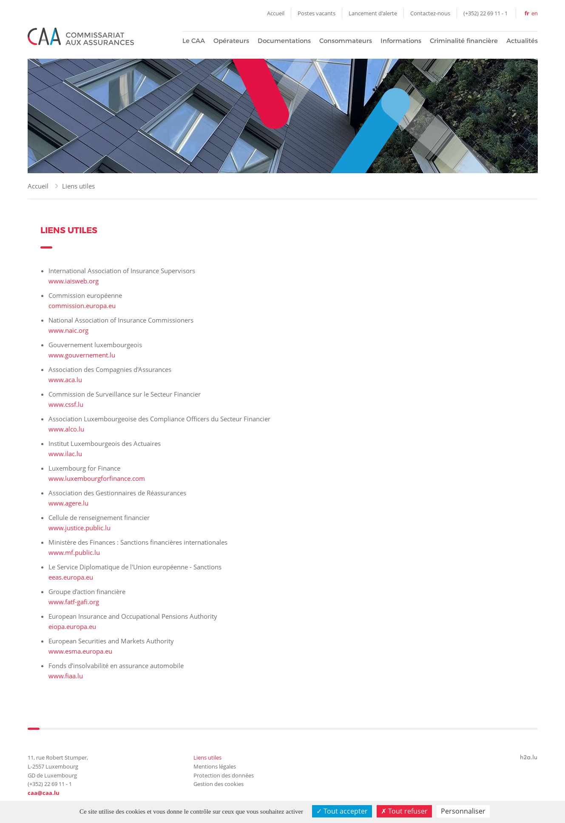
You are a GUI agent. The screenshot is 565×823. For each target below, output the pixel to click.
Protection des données (223, 775)
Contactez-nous (430, 13)
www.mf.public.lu (74, 552)
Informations (400, 41)
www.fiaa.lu (65, 676)
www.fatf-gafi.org (73, 601)
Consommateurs (345, 41)
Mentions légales (214, 766)
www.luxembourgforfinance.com (96, 478)
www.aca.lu (65, 379)
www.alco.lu (66, 429)
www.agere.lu (68, 503)
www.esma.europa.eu (80, 651)
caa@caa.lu (44, 793)
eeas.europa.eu (70, 577)
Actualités (522, 41)
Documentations (284, 41)
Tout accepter (342, 811)
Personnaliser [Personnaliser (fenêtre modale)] (463, 811)
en (534, 13)
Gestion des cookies (218, 784)
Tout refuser (404, 811)
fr (527, 13)
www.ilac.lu (65, 453)
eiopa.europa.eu (72, 626)
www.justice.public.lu (79, 527)
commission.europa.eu (82, 305)
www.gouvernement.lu (81, 355)
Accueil (275, 13)
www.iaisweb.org (73, 281)
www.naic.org (68, 330)
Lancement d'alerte (373, 13)
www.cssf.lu (65, 404)
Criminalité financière (464, 41)
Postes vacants (316, 13)
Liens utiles (78, 186)
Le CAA (193, 41)
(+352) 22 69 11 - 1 (485, 13)
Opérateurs (231, 41)
